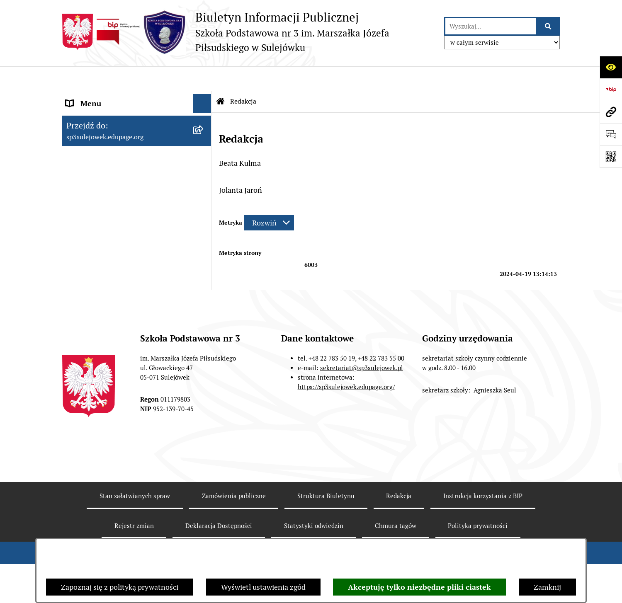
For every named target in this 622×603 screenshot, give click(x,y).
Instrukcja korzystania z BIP (482, 507)
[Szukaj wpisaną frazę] (548, 26)
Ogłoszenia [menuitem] (84, 209)
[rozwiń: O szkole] (204, 116)
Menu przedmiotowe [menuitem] (100, 97)
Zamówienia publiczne (234, 507)
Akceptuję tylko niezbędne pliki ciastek (419, 587)
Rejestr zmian (134, 536)
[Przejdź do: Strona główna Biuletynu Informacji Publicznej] (220, 76)
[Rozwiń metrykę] (269, 198)
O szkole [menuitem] (80, 116)
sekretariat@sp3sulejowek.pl (361, 379)
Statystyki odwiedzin (313, 536)
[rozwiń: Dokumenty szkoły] (204, 134)
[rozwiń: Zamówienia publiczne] (204, 190)
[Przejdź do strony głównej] (249, 31)
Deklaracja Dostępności (218, 536)
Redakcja (398, 507)
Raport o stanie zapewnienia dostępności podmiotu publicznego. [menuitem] (124, 252)
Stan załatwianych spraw (135, 507)
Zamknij (547, 587)
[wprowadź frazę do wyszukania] (490, 26)
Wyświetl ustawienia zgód (263, 587)
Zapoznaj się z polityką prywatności (119, 587)
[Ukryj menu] (202, 78)
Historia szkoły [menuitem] (90, 153)
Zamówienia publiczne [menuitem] (103, 190)
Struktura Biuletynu (326, 507)
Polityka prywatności (478, 536)
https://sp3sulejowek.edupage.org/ (346, 397)
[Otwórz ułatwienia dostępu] (611, 67)
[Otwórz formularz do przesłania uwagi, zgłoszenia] (611, 134)
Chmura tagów (395, 536)
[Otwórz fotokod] (611, 156)
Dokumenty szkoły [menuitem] (97, 134)
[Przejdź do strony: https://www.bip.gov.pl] (611, 89)
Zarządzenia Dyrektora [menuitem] (103, 172)
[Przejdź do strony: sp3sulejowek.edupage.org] (611, 112)
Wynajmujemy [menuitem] (90, 227)
